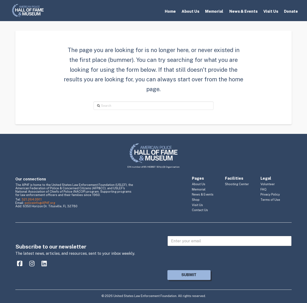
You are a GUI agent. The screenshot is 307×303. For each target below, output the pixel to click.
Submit (188, 275)
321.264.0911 (32, 199)
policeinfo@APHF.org (40, 203)
